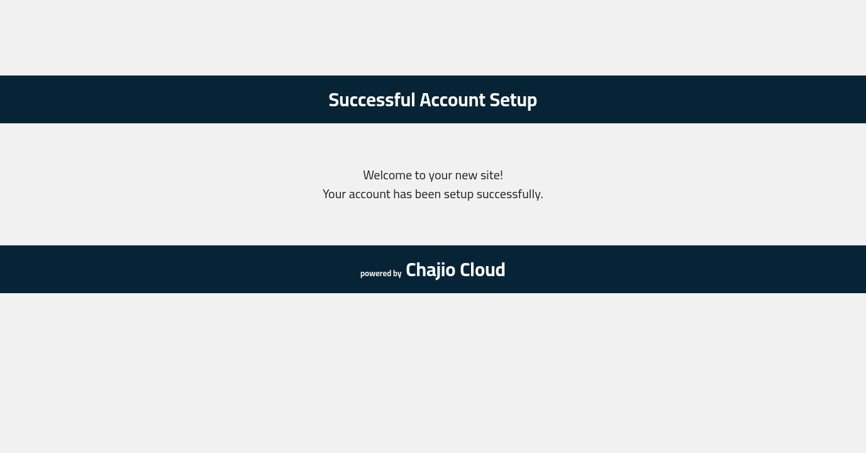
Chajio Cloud (456, 269)
